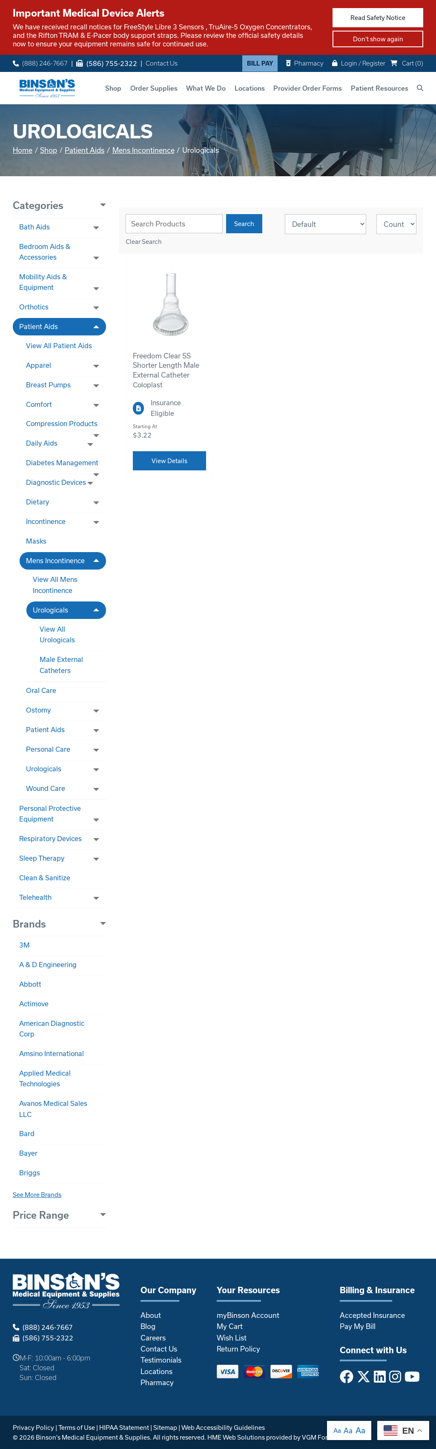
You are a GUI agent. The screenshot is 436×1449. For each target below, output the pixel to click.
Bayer (28, 1153)
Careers (153, 1338)
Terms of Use (76, 1427)
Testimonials (161, 1360)
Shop (113, 88)
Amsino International (51, 1053)
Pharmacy (305, 63)
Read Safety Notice (377, 17)
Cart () (406, 63)
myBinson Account (248, 1315)
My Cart (230, 1326)
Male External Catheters (61, 665)
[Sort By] (325, 224)
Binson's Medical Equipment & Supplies (93, 1437)
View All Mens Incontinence (55, 585)
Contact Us (162, 63)
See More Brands (37, 1194)
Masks (36, 541)
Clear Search (144, 241)
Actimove (34, 1004)
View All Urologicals (57, 634)
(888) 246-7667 (40, 63)
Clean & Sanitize (44, 878)
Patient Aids (84, 150)
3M (24, 945)
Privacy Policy (33, 1427)
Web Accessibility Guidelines (223, 1427)
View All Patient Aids (59, 345)
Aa (337, 1430)
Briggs (29, 1173)
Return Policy (238, 1349)
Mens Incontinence (143, 150)
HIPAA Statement (124, 1427)
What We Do (206, 88)
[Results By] (396, 224)
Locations (250, 88)
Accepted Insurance (372, 1315)
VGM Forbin (319, 1437)
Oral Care (41, 690)
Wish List (232, 1338)
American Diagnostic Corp (51, 1028)
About (151, 1315)
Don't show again (378, 39)
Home (22, 150)
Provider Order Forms (307, 88)
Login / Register (358, 63)
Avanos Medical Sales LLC (53, 1109)
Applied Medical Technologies (45, 1078)
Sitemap (165, 1427)
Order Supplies (154, 88)
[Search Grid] (174, 223)
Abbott (30, 984)
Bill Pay (260, 63)
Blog (148, 1326)
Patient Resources (379, 88)
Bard (26, 1133)
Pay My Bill (358, 1326)
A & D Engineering (48, 964)
